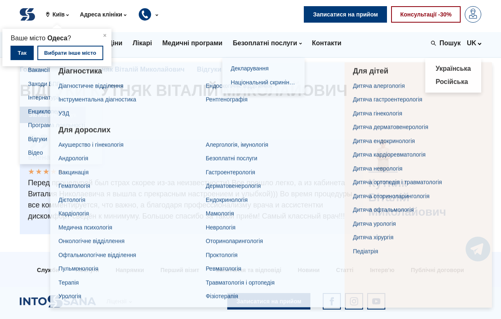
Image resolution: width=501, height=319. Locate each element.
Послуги (87, 270)
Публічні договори (437, 270)
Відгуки (209, 69)
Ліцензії (116, 301)
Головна (33, 69)
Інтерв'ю (382, 270)
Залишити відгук (53, 115)
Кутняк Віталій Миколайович (138, 69)
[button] (60, 14)
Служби (48, 270)
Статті (344, 270)
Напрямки (130, 270)
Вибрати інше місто (70, 53)
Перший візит (180, 270)
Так (22, 53)
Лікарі (69, 69)
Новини (308, 270)
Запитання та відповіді (248, 270)
